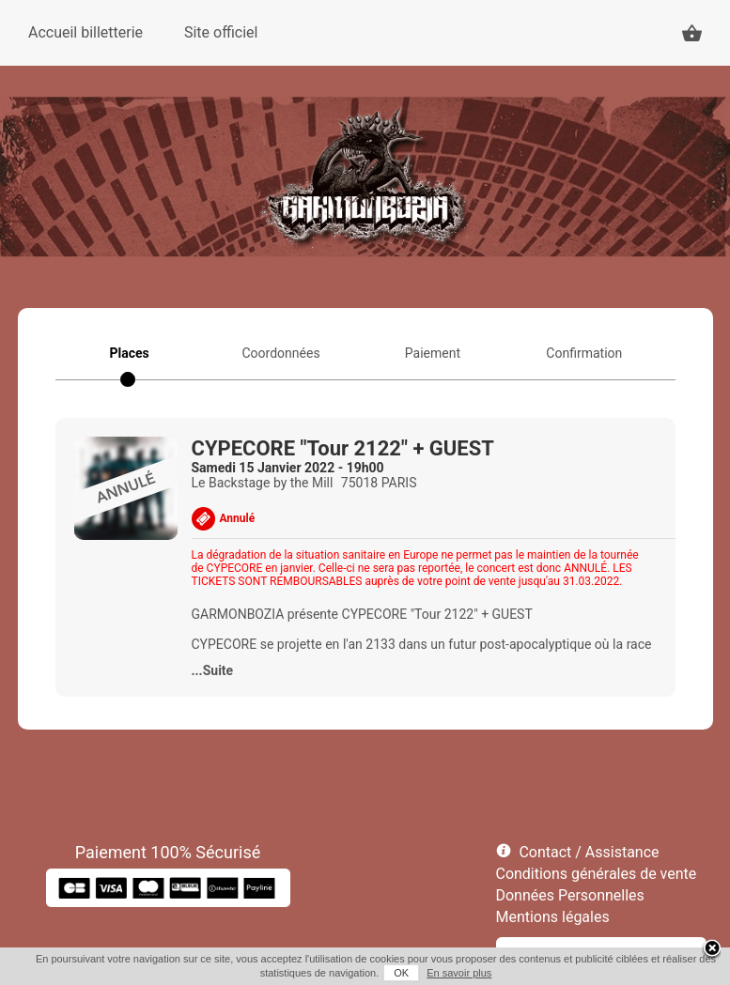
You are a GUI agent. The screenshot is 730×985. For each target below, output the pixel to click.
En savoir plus (459, 972)
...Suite (213, 670)
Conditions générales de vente (596, 874)
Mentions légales (553, 917)
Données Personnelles (570, 895)
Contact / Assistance (589, 852)
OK (401, 972)
